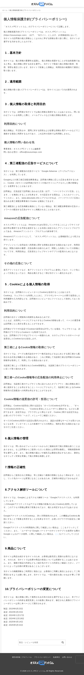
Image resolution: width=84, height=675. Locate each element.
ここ (57, 534)
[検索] (42, 642)
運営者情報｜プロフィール (22, 657)
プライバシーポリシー (42, 657)
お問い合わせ (67, 657)
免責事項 (56, 657)
